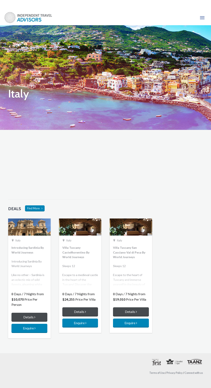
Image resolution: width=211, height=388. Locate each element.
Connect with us (194, 372)
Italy (18, 240)
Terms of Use (157, 372)
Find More (35, 208)
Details (29, 317)
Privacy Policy (175, 372)
